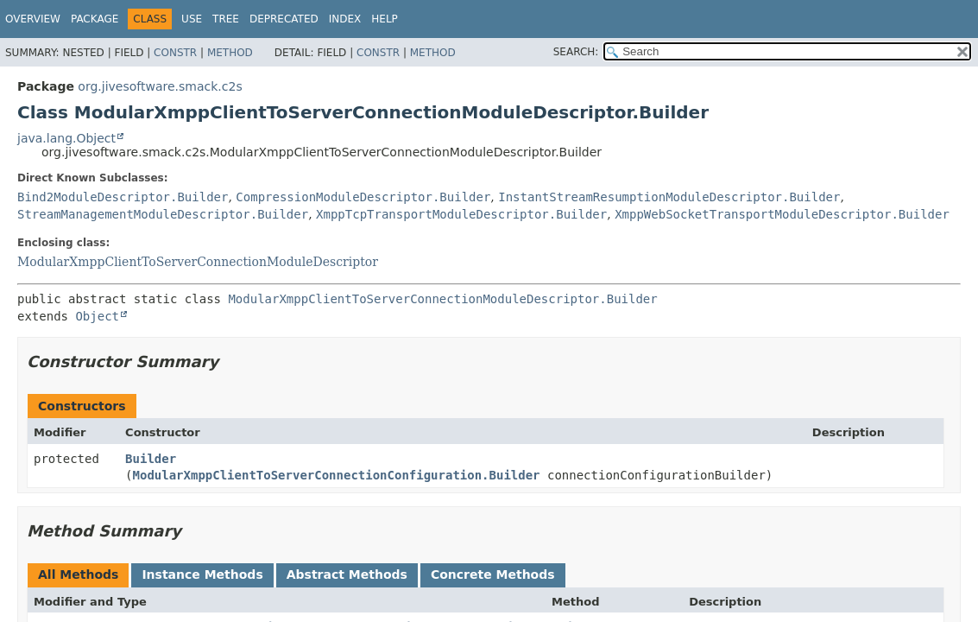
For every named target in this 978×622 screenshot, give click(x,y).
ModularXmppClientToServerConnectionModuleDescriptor (197, 262)
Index (345, 19)
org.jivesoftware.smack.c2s (160, 86)
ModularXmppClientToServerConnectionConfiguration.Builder (336, 475)
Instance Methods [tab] (202, 574)
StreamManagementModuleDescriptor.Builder (162, 214)
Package (94, 19)
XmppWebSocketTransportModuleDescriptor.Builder (782, 214)
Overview (32, 19)
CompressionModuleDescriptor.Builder (363, 197)
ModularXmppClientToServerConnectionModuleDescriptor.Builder (442, 299)
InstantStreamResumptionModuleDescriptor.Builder (669, 197)
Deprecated (284, 19)
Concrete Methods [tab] (493, 574)
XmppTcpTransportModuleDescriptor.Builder (461, 214)
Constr (175, 53)
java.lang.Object (66, 138)
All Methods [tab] (78, 574)
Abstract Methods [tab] (347, 574)
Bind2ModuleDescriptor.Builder (122, 197)
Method (230, 53)
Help (384, 19)
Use (191, 19)
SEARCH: (576, 52)
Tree (225, 19)
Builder (150, 459)
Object (97, 316)
